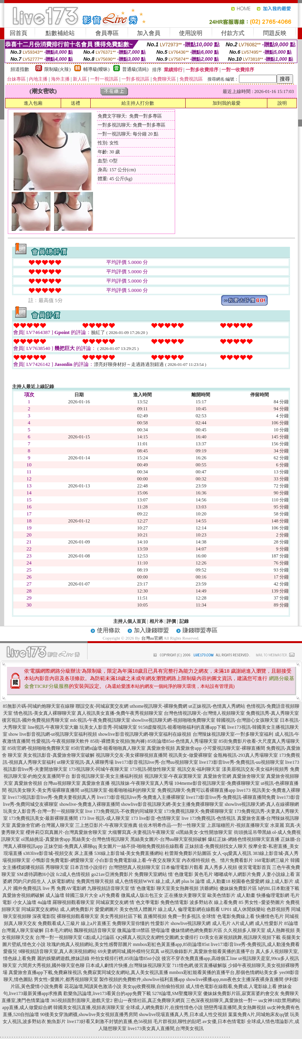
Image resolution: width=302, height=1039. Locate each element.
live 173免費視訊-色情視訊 (209, 818)
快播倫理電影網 (272, 895)
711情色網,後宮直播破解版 (199, 965)
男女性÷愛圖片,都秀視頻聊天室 (66, 979)
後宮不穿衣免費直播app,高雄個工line (199, 958)
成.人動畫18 (218, 881)
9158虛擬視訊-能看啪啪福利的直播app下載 (182, 727)
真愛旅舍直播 (96, 783)
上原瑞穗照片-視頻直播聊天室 (238, 825)
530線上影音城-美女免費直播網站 (128, 853)
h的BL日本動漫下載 (278, 888)
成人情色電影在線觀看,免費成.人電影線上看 (231, 986)
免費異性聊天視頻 (95, 881)
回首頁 (18, 33)
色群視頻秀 (278, 909)
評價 (171, 621)
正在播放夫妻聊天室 (185, 895)
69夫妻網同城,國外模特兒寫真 (129, 951)
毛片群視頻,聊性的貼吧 (177, 1021)
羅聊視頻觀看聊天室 (74, 902)
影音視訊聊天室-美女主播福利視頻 (107, 776)
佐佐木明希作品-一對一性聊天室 (172, 825)
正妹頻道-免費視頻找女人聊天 (216, 846)
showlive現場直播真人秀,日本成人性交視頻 (183, 1014)
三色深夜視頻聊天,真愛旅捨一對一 (221, 1000)
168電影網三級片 (271, 860)
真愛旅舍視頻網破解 (23, 895)
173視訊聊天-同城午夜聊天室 (99, 769)
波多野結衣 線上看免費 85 (216, 902)
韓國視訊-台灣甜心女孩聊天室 (247, 720)
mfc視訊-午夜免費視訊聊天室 (100, 720)
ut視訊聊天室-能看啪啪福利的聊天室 (118, 790)
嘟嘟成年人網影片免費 (237, 874)
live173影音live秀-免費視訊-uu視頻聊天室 (241, 762)
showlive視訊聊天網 (190, 923)
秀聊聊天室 (57, 867)
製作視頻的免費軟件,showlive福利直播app (142, 979)
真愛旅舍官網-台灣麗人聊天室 (43, 825)
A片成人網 (243, 923)
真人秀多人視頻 (220, 867)
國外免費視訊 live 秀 (34, 888)
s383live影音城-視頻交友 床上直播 (58, 853)
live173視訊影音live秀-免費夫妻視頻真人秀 (52, 797)
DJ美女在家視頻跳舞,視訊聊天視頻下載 (240, 937)
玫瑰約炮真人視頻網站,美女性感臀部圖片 (89, 944)
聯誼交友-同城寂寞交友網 (102, 706)
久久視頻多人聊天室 (244, 930)
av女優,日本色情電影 (223, 1021)
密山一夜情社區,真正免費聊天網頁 (149, 1000)
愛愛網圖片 (106, 909)
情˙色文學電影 (144, 902)
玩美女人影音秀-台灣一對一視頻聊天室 (43, 811)
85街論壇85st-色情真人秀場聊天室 (182, 741)
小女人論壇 (24, 902)
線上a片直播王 (96, 923)
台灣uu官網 (152, 638)
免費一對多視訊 (184, 916)
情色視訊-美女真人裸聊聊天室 (45, 713)
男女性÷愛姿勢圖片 (264, 902)
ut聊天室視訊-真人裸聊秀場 (85, 762)
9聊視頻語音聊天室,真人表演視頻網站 (57, 951)
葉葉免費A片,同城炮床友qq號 (258, 1014)
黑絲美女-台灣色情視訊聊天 (100, 839)
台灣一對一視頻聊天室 (58, 937)
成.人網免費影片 (77, 909)
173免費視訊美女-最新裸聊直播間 (43, 818)
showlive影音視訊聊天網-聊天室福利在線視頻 (144, 734)
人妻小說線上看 (278, 874)
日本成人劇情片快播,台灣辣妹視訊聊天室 (128, 965)
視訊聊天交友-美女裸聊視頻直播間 (131, 755)
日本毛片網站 (59, 930)
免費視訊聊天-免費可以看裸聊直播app (196, 790)
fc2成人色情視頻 (73, 874)
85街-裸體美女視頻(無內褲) (118, 741)
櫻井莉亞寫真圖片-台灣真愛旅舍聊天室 (66, 832)
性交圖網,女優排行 (179, 937)
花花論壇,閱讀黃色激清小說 (92, 986)
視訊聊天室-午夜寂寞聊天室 (173, 776)
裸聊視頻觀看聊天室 (78, 916)
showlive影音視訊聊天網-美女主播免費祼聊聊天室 (172, 804)
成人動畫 (246, 895)
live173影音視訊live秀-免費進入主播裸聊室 (141, 797)
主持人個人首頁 (129, 621)
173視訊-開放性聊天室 (153, 769)
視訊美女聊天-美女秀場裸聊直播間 (43, 790)
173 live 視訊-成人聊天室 (104, 818)
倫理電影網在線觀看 (199, 909)
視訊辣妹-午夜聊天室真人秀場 (142, 783)
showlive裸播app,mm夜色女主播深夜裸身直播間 (234, 979)
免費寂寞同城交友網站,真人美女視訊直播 (125, 972)
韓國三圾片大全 (81, 895)
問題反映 (274, 33)
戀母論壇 (160, 930)
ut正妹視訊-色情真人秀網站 (216, 706)
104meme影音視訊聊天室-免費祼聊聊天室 (217, 783)
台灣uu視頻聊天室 (62, 783)
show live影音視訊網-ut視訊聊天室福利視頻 (53, 734)
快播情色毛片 (270, 916)
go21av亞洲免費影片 (112, 874)
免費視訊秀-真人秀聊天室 (272, 713)
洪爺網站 (209, 888)
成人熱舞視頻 (281, 930)
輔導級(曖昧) (96, 69)
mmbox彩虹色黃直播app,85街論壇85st (171, 944)
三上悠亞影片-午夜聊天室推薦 (106, 825)
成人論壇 (55, 895)
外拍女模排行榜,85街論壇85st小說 (125, 958)
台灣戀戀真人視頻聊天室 (134, 867)
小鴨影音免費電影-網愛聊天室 (63, 860)
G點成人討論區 (99, 937)
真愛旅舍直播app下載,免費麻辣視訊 (45, 972)
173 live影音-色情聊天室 (156, 818)
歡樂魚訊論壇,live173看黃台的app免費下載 (107, 993)
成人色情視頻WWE (135, 881)
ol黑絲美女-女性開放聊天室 (204, 832)
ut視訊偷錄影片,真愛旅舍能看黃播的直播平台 (207, 951)
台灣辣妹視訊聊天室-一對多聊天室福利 (233, 734)
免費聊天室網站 (150, 874)
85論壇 (291, 923)
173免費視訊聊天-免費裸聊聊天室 (198, 811)
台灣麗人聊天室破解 (23, 930)
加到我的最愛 (226, 103)
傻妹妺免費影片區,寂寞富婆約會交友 (241, 993)
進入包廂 (33, 103)
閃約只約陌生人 (29, 881)
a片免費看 (109, 895)
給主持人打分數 (137, 103)
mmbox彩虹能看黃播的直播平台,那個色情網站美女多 (223, 972)
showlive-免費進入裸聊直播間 (90, 804)
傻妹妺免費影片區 (238, 888)
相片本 (156, 621)
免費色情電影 (174, 902)
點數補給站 (60, 33)
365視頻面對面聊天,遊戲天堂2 (81, 1000)
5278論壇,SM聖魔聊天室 (177, 993)
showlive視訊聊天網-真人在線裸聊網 (262, 804)
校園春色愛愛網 (248, 881)
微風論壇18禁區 (133, 930)
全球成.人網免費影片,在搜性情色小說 (164, 1007)
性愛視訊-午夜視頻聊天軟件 (60, 741)
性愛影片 (160, 923)
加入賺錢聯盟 (151, 630)
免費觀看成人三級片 (59, 923)
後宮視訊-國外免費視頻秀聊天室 (35, 720)
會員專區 (107, 33)
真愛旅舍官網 (217, 776)
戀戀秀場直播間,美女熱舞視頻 (235, 1007)
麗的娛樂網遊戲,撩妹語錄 (63, 958)
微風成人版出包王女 (142, 895)
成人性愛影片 (269, 923)
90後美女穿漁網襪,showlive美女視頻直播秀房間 (88, 1014)
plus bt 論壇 (192, 881)
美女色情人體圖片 (138, 909)
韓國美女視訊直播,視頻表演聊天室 (89, 1007)
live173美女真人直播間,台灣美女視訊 (166, 1028)
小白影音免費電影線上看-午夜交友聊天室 (138, 860)
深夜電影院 (44, 916)
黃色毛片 (203, 874)
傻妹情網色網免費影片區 (196, 930)
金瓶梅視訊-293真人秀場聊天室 (245, 755)
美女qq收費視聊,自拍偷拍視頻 (153, 986)
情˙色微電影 (180, 874)
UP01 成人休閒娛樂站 (243, 909)
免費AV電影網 (71, 888)
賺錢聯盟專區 (200, 630)
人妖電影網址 (61, 881)
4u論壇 (44, 902)
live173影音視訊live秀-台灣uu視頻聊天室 (156, 762)
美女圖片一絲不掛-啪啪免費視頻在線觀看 (141, 846)
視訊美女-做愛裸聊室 (190, 755)
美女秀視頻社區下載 (121, 916)
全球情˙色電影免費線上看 (228, 916)
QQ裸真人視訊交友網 (138, 937)
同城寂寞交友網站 (40, 909)
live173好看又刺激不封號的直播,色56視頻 (109, 1021)
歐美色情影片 (221, 895)
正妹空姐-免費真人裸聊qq (70, 846)
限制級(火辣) (57, 69)
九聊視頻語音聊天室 (108, 888)
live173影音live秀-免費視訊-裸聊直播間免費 (231, 797)
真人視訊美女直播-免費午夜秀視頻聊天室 (120, 713)
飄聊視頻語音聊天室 (95, 930)
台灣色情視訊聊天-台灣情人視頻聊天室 (204, 713)
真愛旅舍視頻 (161, 748)
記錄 (184, 621)
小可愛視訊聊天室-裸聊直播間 (234, 748)
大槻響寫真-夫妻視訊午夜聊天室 (141, 832)
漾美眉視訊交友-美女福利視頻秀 (255, 769)
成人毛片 (221, 923)
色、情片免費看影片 (232, 860)
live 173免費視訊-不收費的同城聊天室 (124, 811)
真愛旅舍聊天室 (248, 776)
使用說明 (190, 33)
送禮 (75, 103)
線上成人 (167, 909)
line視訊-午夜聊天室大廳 (53, 727)
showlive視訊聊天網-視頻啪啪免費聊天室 (173, 720)
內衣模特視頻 (196, 860)
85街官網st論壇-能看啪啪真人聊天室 (108, 748)
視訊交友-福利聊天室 (199, 769)
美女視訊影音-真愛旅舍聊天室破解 (59, 755)
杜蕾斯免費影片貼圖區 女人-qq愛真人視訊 (208, 853)
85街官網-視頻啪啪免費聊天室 (38, 748)
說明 (282, 103)
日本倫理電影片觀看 (182, 867)
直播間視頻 (155, 916)
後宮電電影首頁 (254, 867)
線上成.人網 (168, 881)
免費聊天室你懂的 (130, 923)
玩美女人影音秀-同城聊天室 (108, 727)
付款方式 (232, 33)
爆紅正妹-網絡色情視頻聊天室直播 (243, 839)
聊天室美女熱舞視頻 (177, 888)
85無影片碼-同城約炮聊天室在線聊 (38, 706)
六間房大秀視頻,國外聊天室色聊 (51, 965)
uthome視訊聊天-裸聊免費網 (158, 706)
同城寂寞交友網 (112, 902)
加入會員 (148, 33)
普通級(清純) (135, 69)
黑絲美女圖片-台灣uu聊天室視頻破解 (168, 839)
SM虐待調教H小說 (36, 874)
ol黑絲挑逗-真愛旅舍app (45, 839)
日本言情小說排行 (88, 867)
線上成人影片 (279, 881)
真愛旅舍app (188, 748)
